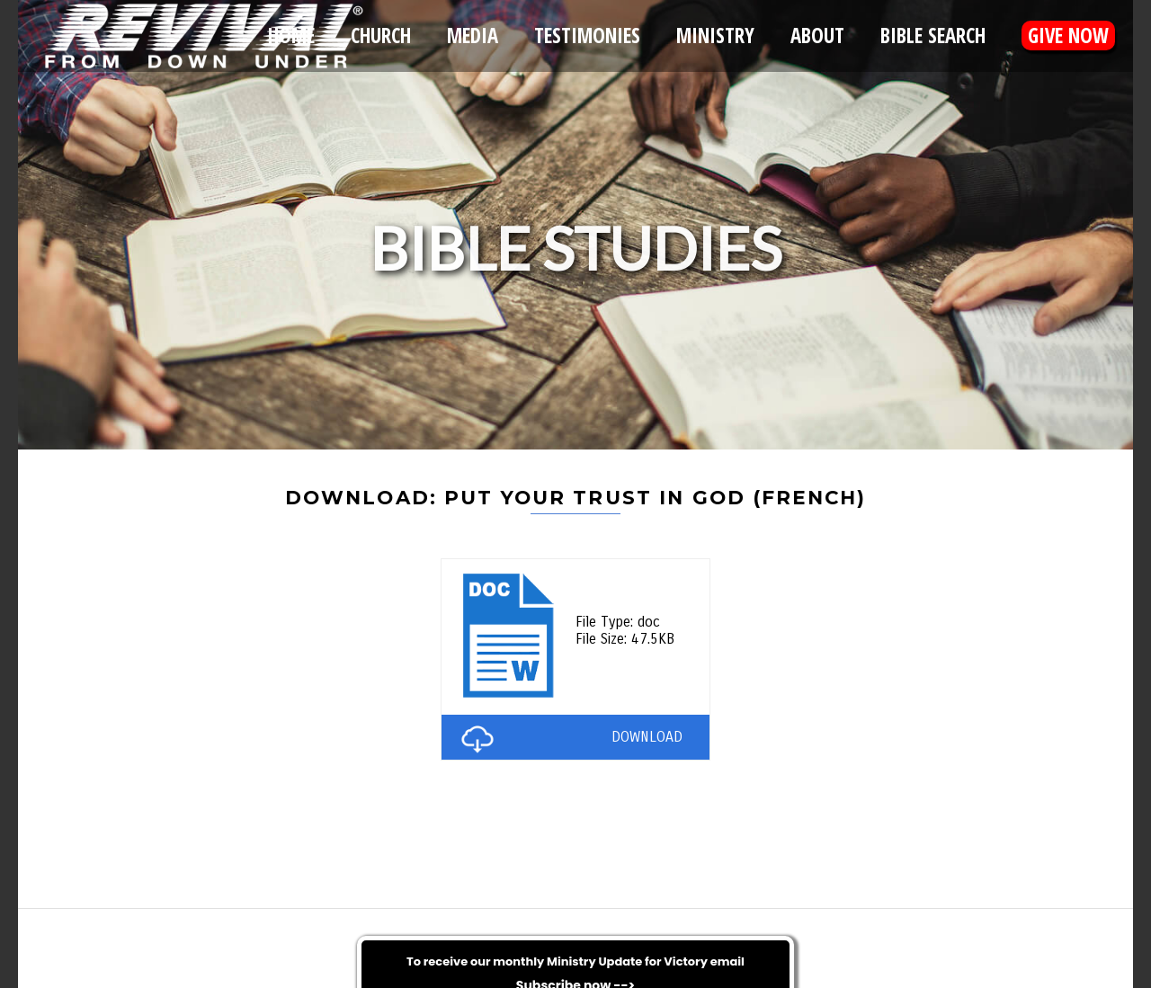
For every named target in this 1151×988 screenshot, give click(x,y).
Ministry (715, 35)
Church (381, 35)
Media (472, 35)
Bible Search (933, 35)
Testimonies (587, 35)
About (817, 35)
